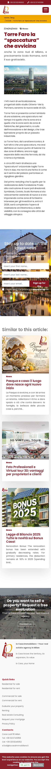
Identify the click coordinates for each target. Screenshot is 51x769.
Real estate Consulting (13, 715)
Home (6, 18)
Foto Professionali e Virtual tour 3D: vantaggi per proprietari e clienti (25, 470)
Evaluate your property (13, 706)
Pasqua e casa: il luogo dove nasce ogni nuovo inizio (23, 384)
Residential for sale (11, 684)
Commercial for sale (12, 696)
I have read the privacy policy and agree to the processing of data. (27, 292)
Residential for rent (11, 688)
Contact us (26, 624)
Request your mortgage (13, 719)
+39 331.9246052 (16, 2)
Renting (5, 710)
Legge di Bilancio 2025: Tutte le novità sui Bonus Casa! (24, 538)
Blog (12, 18)
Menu (45, 9)
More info (38, 765)
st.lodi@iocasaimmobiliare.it (15, 745)
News (25, 28)
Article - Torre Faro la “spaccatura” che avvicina (26, 21)
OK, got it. (25, 765)
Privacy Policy (8, 723)
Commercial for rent (12, 700)
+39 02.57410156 (35, 2)
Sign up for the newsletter (39, 284)
